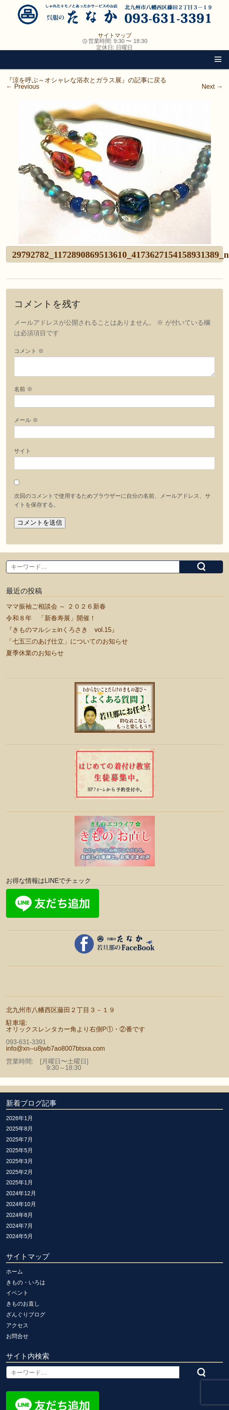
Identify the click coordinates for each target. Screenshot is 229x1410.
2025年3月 (19, 1161)
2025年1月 (19, 1182)
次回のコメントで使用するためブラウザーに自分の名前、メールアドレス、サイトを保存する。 (112, 500)
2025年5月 (19, 1150)
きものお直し (23, 1303)
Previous (22, 86)
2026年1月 (19, 1118)
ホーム (14, 1271)
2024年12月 (21, 1193)
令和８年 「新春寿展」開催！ (51, 618)
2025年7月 (19, 1139)
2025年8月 (19, 1128)
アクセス (17, 1325)
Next (212, 86)
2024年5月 (19, 1236)
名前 (23, 389)
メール (26, 420)
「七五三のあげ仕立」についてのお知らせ (67, 641)
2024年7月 (19, 1226)
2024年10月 (21, 1204)
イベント (17, 1293)
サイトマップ (115, 35)
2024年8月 (19, 1215)
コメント (29, 351)
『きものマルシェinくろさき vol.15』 (62, 629)
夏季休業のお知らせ (35, 653)
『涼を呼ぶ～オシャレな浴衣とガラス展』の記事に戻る (86, 80)
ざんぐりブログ (25, 1314)
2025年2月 (19, 1172)
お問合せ (17, 1336)
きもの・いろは (25, 1282)
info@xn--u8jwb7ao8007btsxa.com (55, 1048)
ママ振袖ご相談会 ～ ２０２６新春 (56, 606)
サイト (22, 451)
